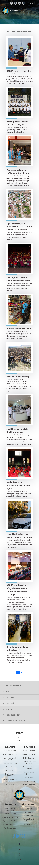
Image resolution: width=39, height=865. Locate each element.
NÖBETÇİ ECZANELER (13, 715)
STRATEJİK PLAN (11, 709)
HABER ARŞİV (16, 21)
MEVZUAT (9, 691)
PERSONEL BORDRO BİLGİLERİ (15, 721)
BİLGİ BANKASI (5, 21)
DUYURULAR (10, 697)
